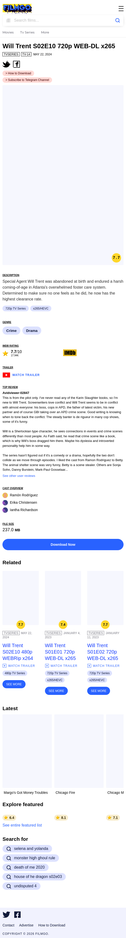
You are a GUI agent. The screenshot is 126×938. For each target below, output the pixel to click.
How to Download (51, 925)
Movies (8, 32)
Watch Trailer (21, 374)
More (45, 32)
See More (14, 684)
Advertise (26, 925)
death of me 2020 (25, 867)
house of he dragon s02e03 (34, 876)
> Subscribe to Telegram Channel (27, 80)
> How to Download (18, 73)
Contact (8, 925)
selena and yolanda (27, 848)
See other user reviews (18, 476)
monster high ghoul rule (30, 858)
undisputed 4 (21, 886)
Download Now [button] (63, 545)
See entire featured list (22, 825)
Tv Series (27, 32)
